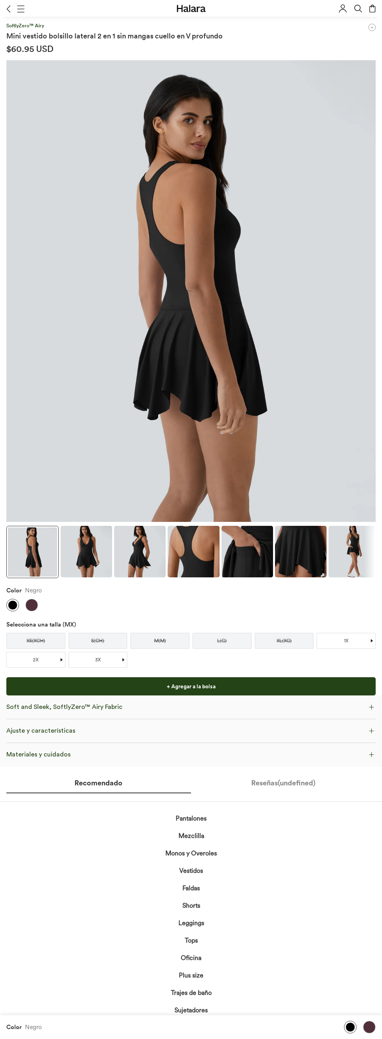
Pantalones (191, 818)
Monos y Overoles (191, 853)
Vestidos (191, 871)
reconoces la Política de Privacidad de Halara (170, 1023)
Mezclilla (191, 836)
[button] (8, 8)
